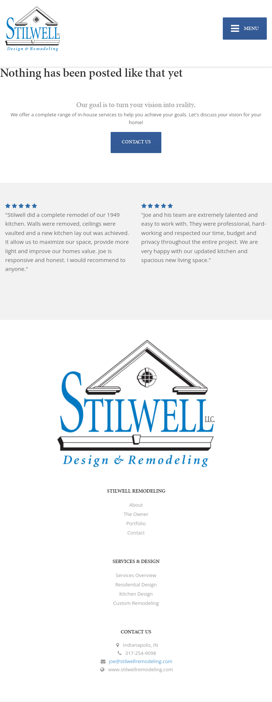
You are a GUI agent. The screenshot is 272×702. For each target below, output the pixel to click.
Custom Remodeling (136, 603)
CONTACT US (136, 142)
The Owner (136, 514)
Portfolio (136, 523)
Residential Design (136, 584)
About (136, 504)
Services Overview (136, 575)
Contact (136, 532)
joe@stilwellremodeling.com (140, 661)
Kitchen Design (136, 593)
